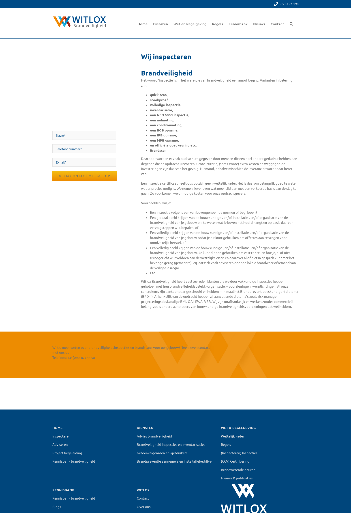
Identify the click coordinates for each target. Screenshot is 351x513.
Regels (226, 444)
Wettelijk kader (232, 436)
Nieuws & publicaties (237, 478)
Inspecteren (61, 436)
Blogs (56, 506)
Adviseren (60, 444)
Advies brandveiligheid (154, 436)
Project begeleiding (67, 453)
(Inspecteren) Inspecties (239, 453)
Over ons (144, 506)
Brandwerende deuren (238, 470)
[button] (291, 23)
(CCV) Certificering (235, 461)
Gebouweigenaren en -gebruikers (162, 453)
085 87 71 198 (289, 4)
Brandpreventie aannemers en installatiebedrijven (175, 461)
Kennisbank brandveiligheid (73, 461)
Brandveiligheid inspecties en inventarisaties (171, 444)
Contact (143, 498)
